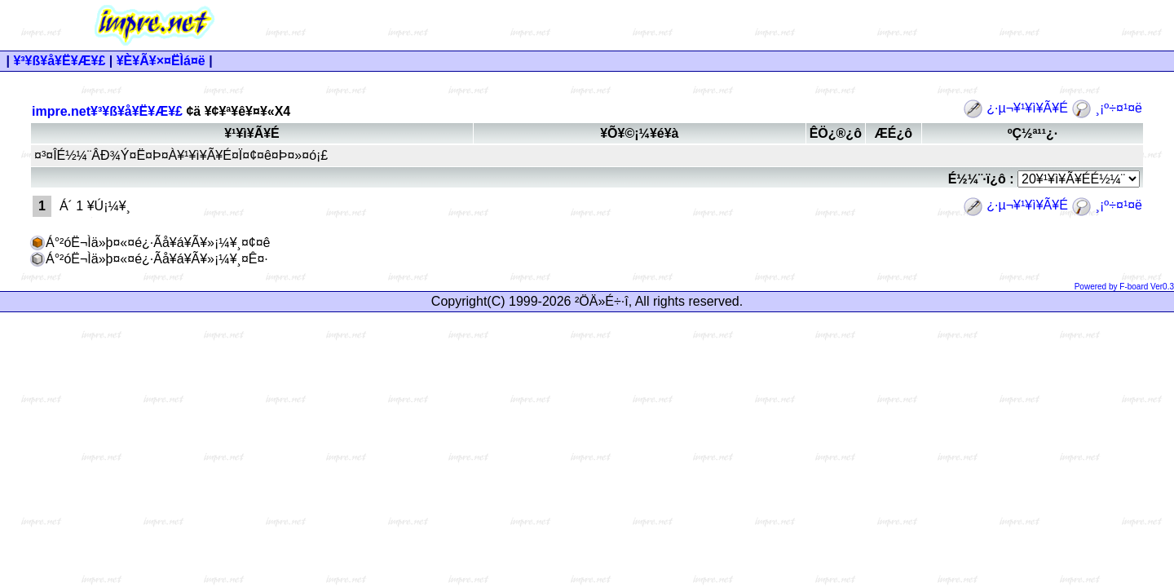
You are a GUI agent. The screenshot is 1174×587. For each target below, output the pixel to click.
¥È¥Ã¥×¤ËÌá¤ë (161, 61)
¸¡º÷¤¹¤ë (1106, 108)
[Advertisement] (742, 25)
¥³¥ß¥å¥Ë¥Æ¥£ (59, 61)
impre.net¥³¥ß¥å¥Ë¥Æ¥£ (107, 111)
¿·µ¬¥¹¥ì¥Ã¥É (1017, 108)
